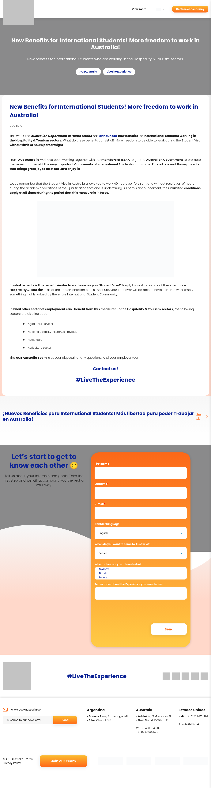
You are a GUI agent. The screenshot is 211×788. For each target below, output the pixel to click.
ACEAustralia (88, 71)
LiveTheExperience (119, 71)
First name (102, 464)
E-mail (100, 504)
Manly (141, 578)
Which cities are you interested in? (118, 564)
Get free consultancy (190, 9)
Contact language (107, 524)
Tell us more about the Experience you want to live (129, 584)
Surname (102, 484)
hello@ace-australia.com (26, 709)
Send (65, 720)
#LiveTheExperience (105, 380)
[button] (161, 9)
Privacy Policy (12, 763)
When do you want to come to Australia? (122, 544)
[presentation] (123, 609)
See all (202, 416)
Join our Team (63, 761)
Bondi (141, 573)
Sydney (141, 569)
